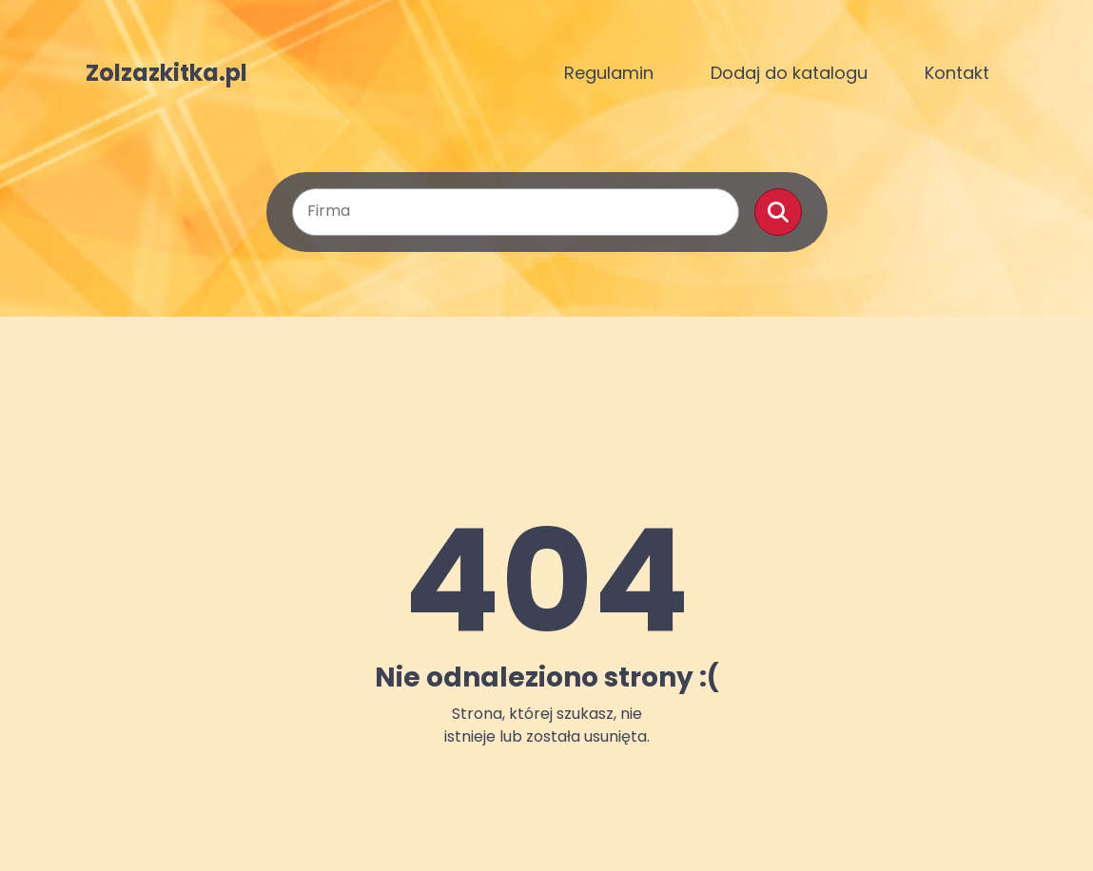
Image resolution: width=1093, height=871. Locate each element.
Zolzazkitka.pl (166, 73)
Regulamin (609, 73)
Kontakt (957, 73)
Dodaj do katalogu (789, 73)
